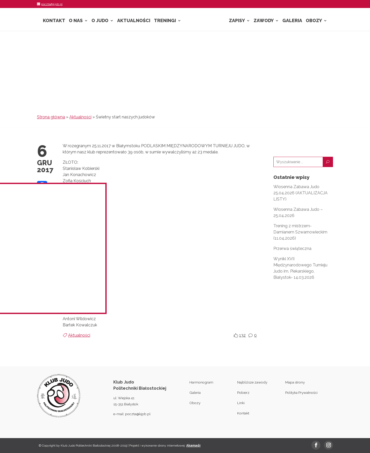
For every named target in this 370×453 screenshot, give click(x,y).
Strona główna (51, 117)
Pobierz (243, 392)
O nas (76, 21)
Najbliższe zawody (252, 382)
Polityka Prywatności (301, 392)
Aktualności (133, 21)
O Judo (99, 21)
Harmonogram (201, 382)
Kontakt (54, 21)
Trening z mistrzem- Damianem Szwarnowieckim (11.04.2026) (300, 232)
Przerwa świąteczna (292, 248)
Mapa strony (295, 382)
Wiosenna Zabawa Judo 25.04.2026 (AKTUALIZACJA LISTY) (300, 193)
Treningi (165, 21)
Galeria (292, 21)
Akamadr (193, 445)
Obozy (314, 21)
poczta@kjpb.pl (138, 414)
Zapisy (237, 21)
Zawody (264, 21)
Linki (241, 403)
